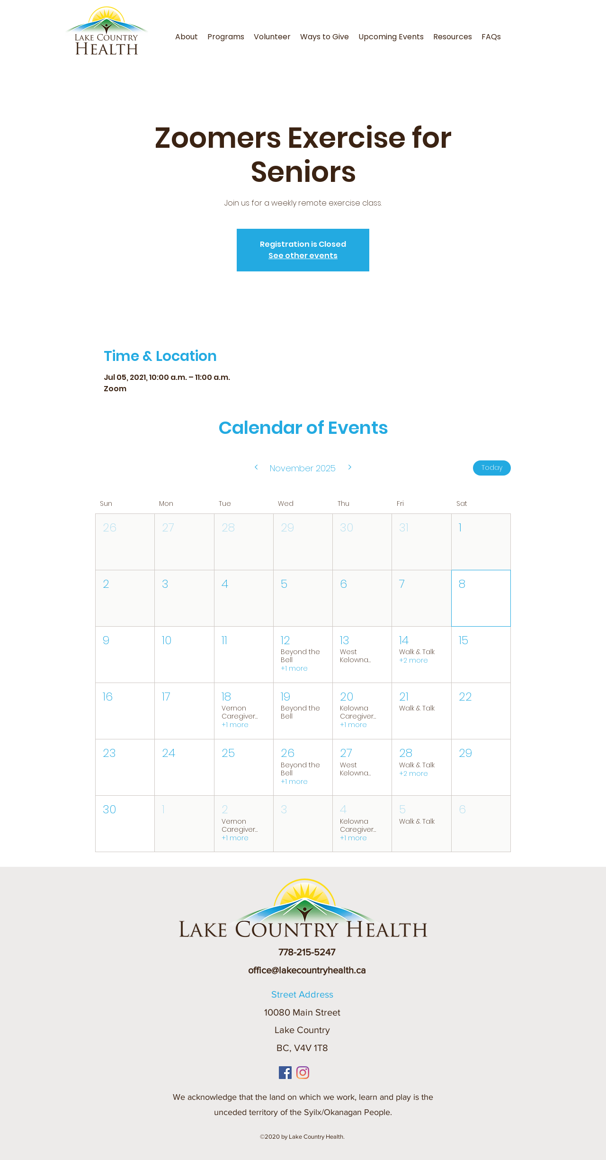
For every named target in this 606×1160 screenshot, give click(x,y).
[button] (226, 37)
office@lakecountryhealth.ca (307, 970)
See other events (303, 255)
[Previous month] (256, 468)
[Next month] (350, 468)
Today (491, 467)
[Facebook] (285, 1072)
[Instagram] (302, 1072)
